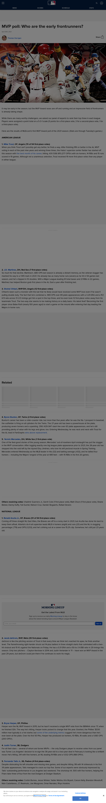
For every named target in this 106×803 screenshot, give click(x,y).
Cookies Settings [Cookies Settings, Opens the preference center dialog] (80, 793)
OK (80, 798)
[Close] (103, 795)
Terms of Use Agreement (56, 796)
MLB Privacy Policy (40, 796)
